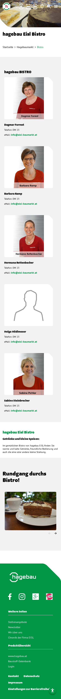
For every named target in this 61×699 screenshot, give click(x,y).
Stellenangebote (17, 622)
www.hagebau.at (17, 656)
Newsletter (14, 627)
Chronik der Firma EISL (21, 637)
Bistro (40, 47)
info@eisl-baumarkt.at (24, 134)
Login (11, 666)
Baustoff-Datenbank (19, 661)
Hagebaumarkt (25, 47)
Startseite (8, 47)
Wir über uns (15, 632)
